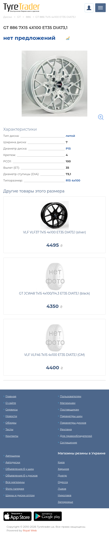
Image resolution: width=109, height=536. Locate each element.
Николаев (64, 495)
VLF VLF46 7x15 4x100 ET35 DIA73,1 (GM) (54, 355)
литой (70, 135)
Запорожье (65, 501)
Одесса (63, 482)
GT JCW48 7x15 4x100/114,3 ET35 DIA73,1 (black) (54, 293)
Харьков (63, 468)
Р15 (68, 148)
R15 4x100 (73, 180)
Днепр (62, 475)
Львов (62, 488)
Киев (61, 462)
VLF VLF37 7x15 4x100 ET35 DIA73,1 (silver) (54, 232)
